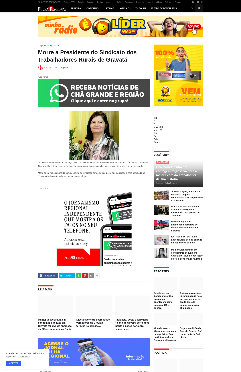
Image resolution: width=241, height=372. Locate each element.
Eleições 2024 (69, 2)
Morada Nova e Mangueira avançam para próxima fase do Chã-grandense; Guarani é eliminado (165, 334)
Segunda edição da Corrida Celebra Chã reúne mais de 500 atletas (191, 333)
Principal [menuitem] (76, 8)
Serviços (90, 2)
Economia (129, 2)
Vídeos (159, 2)
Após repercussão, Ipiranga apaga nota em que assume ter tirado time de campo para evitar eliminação (191, 300)
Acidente (110, 2)
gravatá (56, 46)
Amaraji (150, 2)
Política (100, 2)
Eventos (177, 2)
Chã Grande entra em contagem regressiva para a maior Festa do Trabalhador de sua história (176, 173)
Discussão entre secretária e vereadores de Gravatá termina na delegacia (93, 322)
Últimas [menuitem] (109, 8)
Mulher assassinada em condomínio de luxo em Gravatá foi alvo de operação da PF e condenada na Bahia (55, 324)
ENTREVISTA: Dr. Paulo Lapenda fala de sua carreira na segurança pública (186, 239)
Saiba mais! (24, 356)
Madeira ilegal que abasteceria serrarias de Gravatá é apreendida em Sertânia (185, 226)
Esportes (140, 2)
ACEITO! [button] (13, 363)
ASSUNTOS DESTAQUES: (49, 2)
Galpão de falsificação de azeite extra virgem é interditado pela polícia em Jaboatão (185, 211)
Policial (81, 2)
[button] (191, 8)
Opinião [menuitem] (124, 8)
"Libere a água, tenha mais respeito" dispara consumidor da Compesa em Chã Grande (187, 196)
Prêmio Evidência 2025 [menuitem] (163, 8)
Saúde (119, 2)
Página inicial (44, 46)
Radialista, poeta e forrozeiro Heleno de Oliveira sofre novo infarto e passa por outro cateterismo (132, 324)
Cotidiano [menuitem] (93, 8)
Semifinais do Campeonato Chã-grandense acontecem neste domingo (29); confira (164, 300)
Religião (168, 2)
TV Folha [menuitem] (140, 8)
